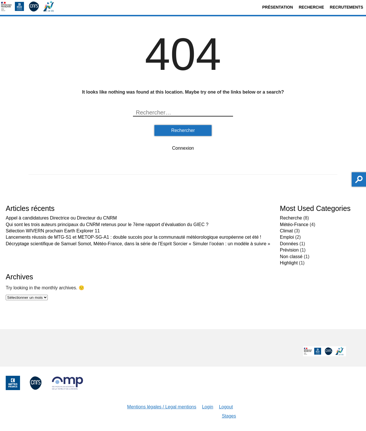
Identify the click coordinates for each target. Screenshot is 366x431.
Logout (226, 406)
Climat (286, 230)
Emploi (287, 237)
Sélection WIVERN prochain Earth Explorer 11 (53, 230)
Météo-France (294, 224)
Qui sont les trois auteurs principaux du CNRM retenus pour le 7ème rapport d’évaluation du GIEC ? (107, 224)
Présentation (277, 7)
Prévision (289, 250)
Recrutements (346, 7)
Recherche (311, 7)
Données (289, 243)
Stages (229, 416)
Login (207, 406)
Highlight (289, 262)
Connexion (183, 148)
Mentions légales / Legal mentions (161, 406)
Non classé (291, 256)
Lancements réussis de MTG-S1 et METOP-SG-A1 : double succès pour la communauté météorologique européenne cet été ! (133, 237)
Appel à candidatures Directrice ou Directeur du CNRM (61, 218)
